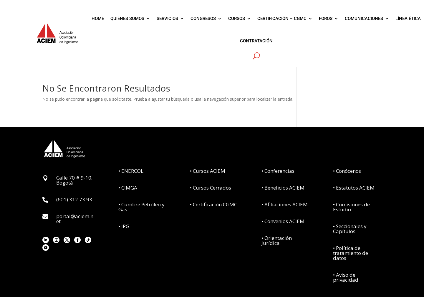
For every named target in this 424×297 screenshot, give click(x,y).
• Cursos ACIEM (207, 170)
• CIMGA (127, 187)
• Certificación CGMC (213, 204)
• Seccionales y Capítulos (350, 229)
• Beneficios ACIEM (282, 187)
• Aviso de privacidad (345, 277)
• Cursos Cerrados (210, 187)
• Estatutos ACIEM (354, 187)
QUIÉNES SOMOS (127, 18)
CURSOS (236, 18)
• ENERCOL (130, 170)
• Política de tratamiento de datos (350, 253)
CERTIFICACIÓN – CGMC (282, 18)
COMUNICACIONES (364, 18)
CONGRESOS (203, 18)
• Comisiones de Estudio (351, 207)
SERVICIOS (167, 18)
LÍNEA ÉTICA (408, 18)
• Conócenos (347, 170)
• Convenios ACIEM (282, 221)
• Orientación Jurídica (276, 240)
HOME (98, 18)
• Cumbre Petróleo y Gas (141, 207)
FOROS (325, 18)
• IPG (123, 226)
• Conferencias (277, 170)
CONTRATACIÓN (256, 41)
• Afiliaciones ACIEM (284, 204)
